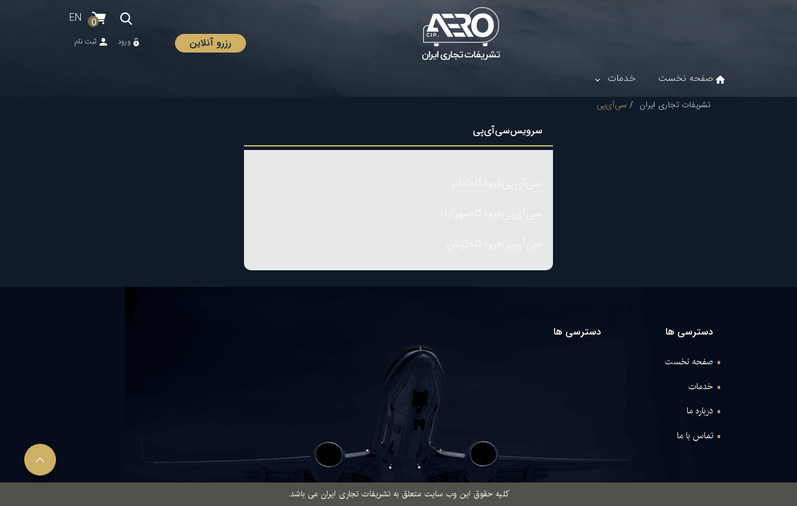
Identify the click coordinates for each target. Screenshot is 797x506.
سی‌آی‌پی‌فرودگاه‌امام (497, 182)
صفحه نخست (689, 362)
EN (75, 18)
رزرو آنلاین (210, 42)
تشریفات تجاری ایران (674, 104)
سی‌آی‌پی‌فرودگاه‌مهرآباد (490, 213)
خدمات (700, 387)
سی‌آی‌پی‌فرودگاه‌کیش (494, 243)
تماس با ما (695, 436)
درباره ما (699, 411)
